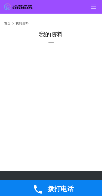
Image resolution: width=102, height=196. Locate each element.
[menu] (93, 7)
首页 (7, 23)
